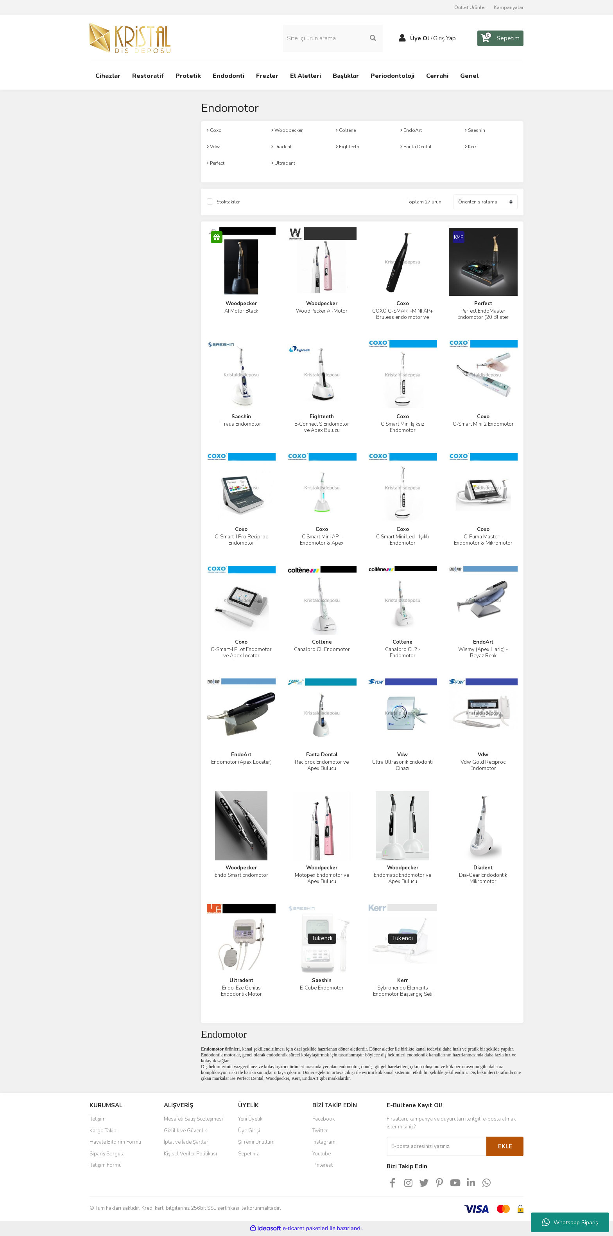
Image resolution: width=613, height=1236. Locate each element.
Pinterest (322, 1165)
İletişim (98, 1119)
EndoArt (483, 642)
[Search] (333, 38)
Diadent (483, 867)
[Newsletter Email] (436, 1146)
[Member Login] (402, 38)
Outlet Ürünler (470, 7)
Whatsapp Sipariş (570, 1222)
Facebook (323, 1119)
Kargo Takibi (104, 1130)
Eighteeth (322, 416)
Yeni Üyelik (250, 1119)
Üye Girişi (249, 1130)
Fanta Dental (322, 754)
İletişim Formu (106, 1165)
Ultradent (241, 980)
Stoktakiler (228, 202)
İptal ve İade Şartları (187, 1142)
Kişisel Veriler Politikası (190, 1153)
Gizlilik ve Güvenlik (185, 1130)
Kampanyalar (508, 7)
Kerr (402, 980)
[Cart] (500, 38)
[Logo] (130, 38)
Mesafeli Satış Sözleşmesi (193, 1119)
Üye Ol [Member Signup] (420, 38)
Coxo (402, 303)
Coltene (322, 642)
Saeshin (241, 416)
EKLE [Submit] (505, 1146)
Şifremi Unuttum (256, 1142)
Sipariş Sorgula (107, 1153)
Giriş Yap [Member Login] (444, 38)
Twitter (320, 1130)
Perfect (483, 303)
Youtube (321, 1153)
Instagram (323, 1142)
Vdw (402, 754)
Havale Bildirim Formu (115, 1142)
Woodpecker (241, 303)
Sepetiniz (248, 1153)
